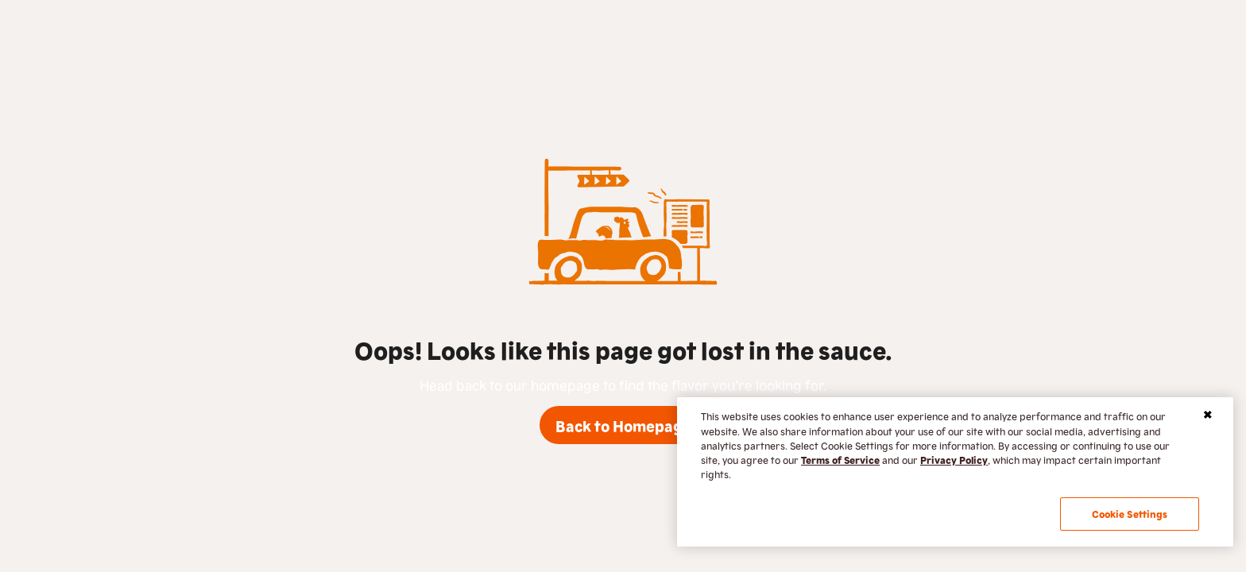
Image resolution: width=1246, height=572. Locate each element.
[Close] (1207, 414)
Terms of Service (840, 460)
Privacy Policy (954, 460)
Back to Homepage (623, 425)
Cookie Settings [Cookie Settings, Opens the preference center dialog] (1130, 514)
